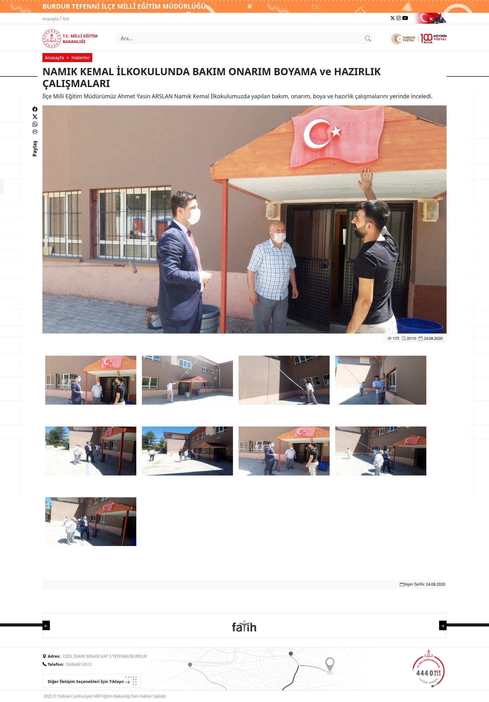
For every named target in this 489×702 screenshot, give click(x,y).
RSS (66, 19)
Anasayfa (50, 19)
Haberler (80, 58)
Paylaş (34, 154)
